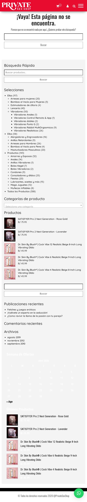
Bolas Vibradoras (20, 168)
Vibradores (17, 111)
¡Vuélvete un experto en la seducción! (27, 312)
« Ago (10, 401)
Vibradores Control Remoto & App (33, 117)
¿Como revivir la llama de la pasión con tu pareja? (34, 316)
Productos (12, 152)
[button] (79, 493)
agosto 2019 (14, 337)
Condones (16, 172)
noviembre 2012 (16, 340)
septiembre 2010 (16, 343)
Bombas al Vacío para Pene (26, 146)
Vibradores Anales (24, 114)
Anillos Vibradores (20, 162)
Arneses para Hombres (23, 143)
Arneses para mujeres (23, 98)
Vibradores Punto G (24, 124)
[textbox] (43, 206)
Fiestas (14, 178)
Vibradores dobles (24, 121)
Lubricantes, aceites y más (25, 181)
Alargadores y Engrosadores (27, 136)
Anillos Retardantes (21, 140)
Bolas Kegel (17, 165)
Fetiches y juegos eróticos (21, 309)
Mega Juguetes (19, 184)
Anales (14, 159)
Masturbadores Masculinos (25, 149)
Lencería (15, 108)
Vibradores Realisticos (26, 130)
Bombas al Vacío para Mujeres (27, 101)
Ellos (9, 133)
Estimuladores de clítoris (24, 105)
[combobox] (43, 205)
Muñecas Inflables (20, 188)
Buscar (43, 79)
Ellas (9, 95)
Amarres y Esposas (21, 156)
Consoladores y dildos (23, 175)
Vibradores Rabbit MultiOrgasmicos (33, 127)
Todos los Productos (18, 191)
